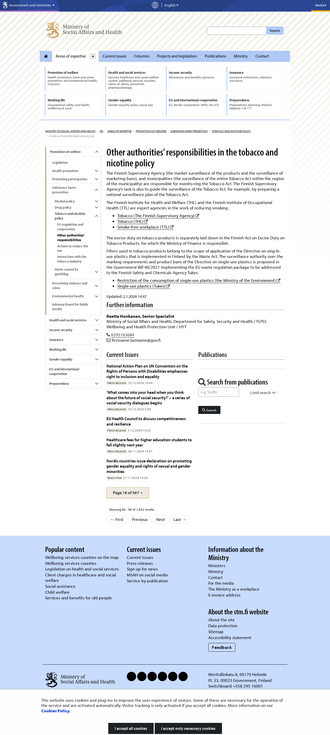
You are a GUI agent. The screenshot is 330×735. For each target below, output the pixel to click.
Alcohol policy (65, 201)
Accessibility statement (229, 637)
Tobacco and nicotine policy (231, 131)
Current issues (114, 56)
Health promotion (65, 170)
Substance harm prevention (189, 131)
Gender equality (60, 359)
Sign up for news (142, 568)
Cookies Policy (55, 710)
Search (275, 30)
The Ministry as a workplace (233, 589)
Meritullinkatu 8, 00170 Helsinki (237, 674)
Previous (140, 519)
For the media (221, 583)
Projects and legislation (177, 56)
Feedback (222, 647)
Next (160, 519)
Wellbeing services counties (70, 563)
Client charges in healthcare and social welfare (80, 577)
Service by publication (147, 580)
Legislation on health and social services (82, 568)
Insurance (56, 339)
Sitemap (216, 631)
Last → (180, 519)
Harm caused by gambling (66, 271)
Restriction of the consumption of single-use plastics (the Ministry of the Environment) (198, 280)
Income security (60, 330)
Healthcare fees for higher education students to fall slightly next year (149, 442)
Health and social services (67, 320)
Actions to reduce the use (72, 248)
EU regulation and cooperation (70, 226)
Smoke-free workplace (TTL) (145, 227)
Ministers (216, 565)
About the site (221, 619)
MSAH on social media (147, 574)
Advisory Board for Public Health (70, 306)
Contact (262, 56)
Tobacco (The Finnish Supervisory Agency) (158, 215)
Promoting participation (69, 179)
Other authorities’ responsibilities (71, 237)
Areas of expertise (71, 56)
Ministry (241, 56)
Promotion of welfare (150, 131)
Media (320, 5)
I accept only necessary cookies (188, 728)
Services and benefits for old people (78, 597)
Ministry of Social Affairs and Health (70, 131)
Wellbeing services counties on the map (82, 557)
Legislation (60, 162)
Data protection (222, 625)
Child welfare (57, 592)
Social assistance (60, 586)
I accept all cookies (131, 728)
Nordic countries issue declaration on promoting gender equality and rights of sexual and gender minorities (149, 466)
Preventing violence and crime (69, 285)
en (101, 131)
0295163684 (122, 334)
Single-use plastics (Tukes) (143, 286)
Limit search (263, 392)
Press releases (140, 563)
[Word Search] (218, 392)
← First (117, 519)
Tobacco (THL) (132, 221)
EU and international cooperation (64, 371)
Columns (141, 56)
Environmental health (68, 296)
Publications (215, 56)
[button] (127, 492)
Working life (58, 349)
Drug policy (63, 207)
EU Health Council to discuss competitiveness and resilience (146, 421)
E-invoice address (224, 595)
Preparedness (59, 383)
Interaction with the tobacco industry (71, 259)
